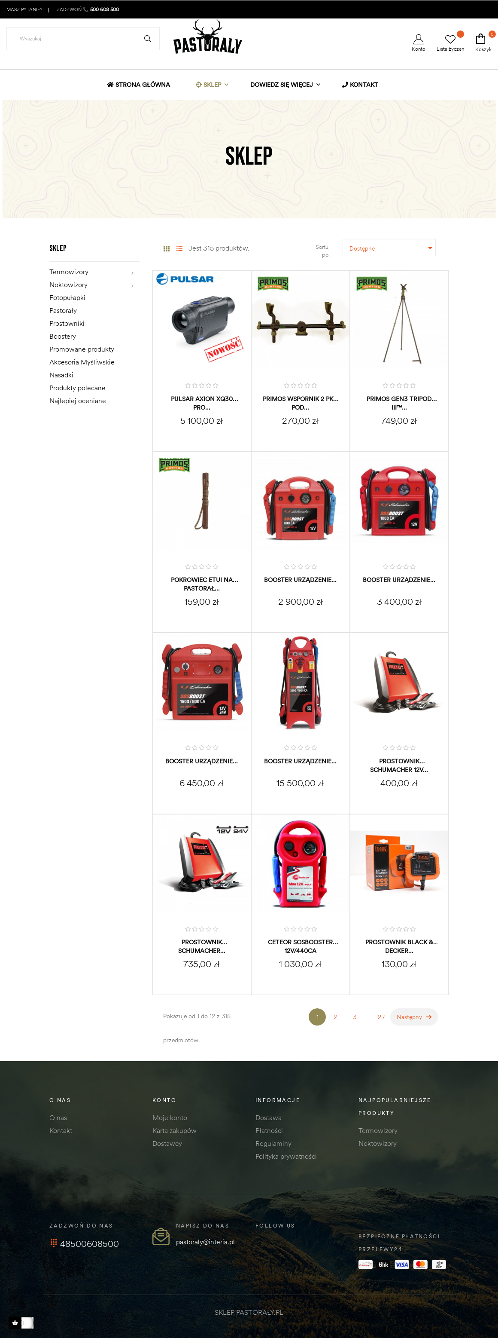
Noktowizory (68, 284)
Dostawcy (167, 1143)
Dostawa (268, 1117)
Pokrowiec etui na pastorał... (202, 584)
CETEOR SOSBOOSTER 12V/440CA (300, 946)
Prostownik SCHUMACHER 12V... (399, 765)
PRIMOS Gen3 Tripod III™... (399, 403)
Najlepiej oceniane (77, 400)
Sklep (58, 248)
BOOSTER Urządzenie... (300, 580)
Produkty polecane (77, 387)
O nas (58, 1117)
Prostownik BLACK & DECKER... (399, 946)
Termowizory (68, 271)
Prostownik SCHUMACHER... (201, 946)
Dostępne (392, 248)
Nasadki (61, 374)
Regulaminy (273, 1143)
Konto (418, 43)
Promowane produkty (81, 349)
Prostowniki (67, 323)
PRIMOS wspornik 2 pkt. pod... (300, 403)
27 (382, 1017)
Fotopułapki (67, 297)
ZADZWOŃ (87, 9)
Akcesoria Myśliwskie (82, 362)
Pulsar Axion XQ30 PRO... (202, 403)
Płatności (269, 1130)
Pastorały (63, 310)
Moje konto (169, 1117)
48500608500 (84, 1243)
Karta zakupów (174, 1130)
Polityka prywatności (286, 1156)
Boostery (62, 336)
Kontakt (60, 1130)
